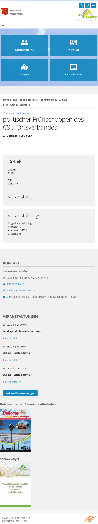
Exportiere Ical (53, 146)
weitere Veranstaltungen (20, 393)
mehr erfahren (12, 338)
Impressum (21, 520)
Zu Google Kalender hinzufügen (22, 146)
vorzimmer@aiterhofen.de (21, 290)
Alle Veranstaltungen (16, 113)
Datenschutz (8, 520)
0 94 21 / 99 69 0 (15, 284)
